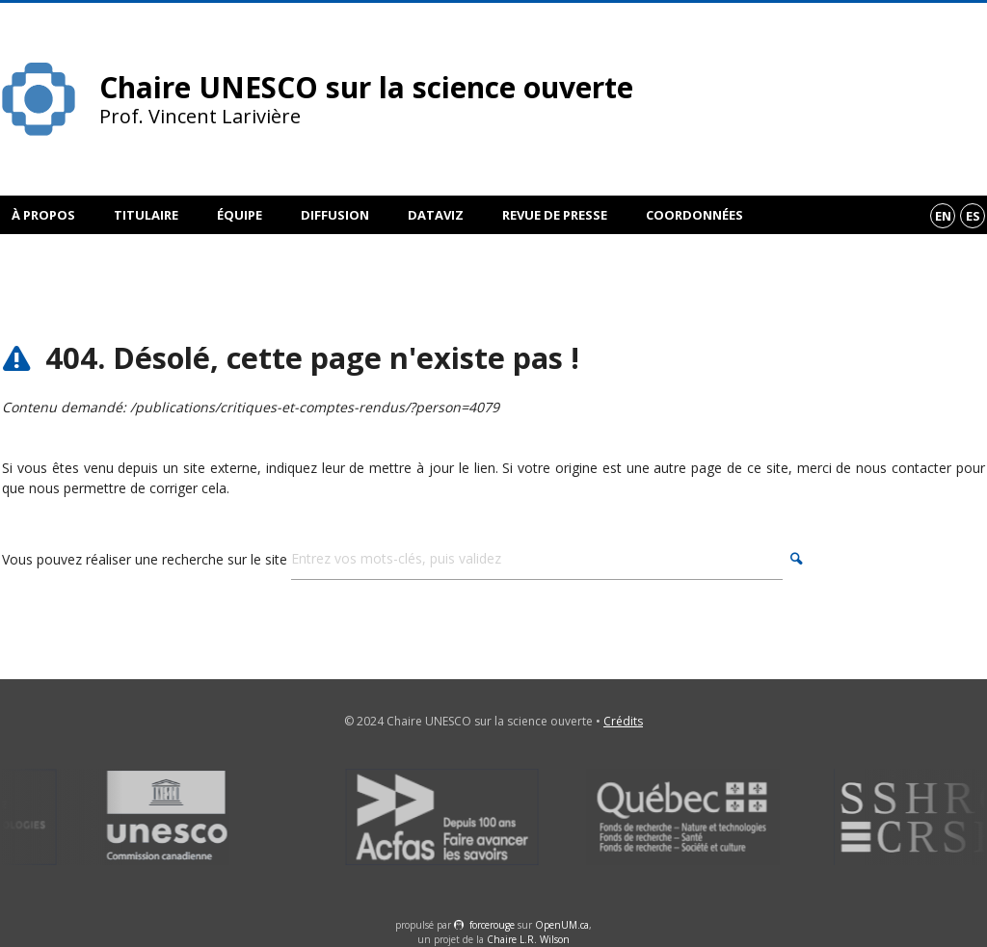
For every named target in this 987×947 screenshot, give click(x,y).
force (492, 925)
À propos (43, 215)
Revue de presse (554, 215)
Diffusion (335, 215)
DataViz (436, 215)
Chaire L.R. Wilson (528, 939)
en (943, 215)
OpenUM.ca (562, 925)
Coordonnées (694, 215)
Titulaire (146, 215)
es (973, 215)
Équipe (239, 215)
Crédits (623, 721)
